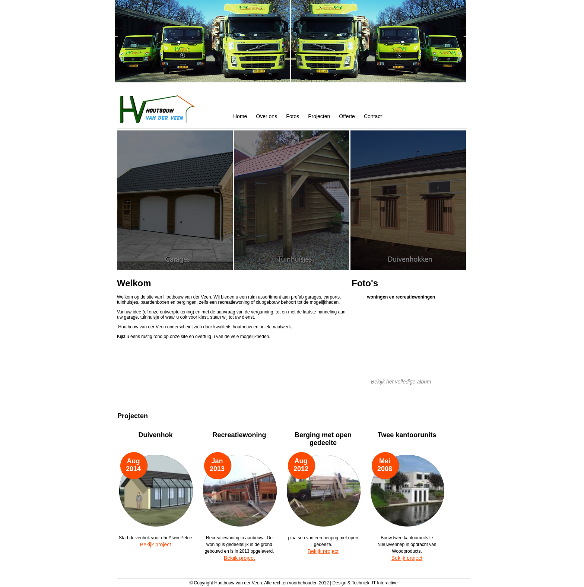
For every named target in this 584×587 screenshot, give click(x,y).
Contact (373, 116)
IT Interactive (384, 583)
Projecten (319, 116)
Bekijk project (155, 544)
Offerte (347, 116)
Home (240, 116)
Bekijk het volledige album (401, 382)
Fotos (292, 116)
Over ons (266, 116)
